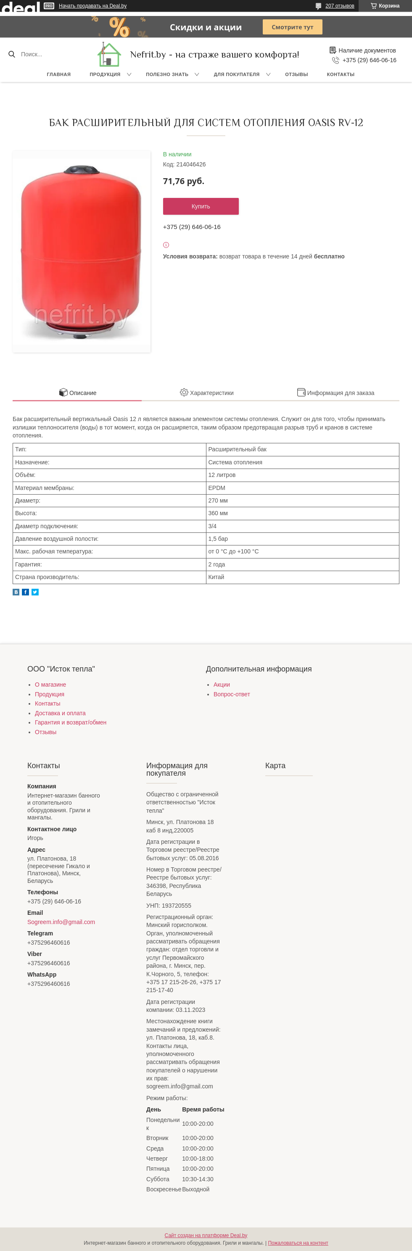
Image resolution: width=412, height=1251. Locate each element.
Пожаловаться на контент (298, 1243)
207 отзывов (339, 6)
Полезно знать (167, 74)
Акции (222, 684)
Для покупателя (237, 74)
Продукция (105, 74)
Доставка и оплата (60, 713)
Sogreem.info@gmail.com (61, 922)
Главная (59, 74)
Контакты (341, 74)
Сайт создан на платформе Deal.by (206, 1235)
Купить (201, 206)
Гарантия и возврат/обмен (70, 722)
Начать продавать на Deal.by (93, 6)
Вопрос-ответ (232, 694)
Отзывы (296, 74)
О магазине (50, 684)
